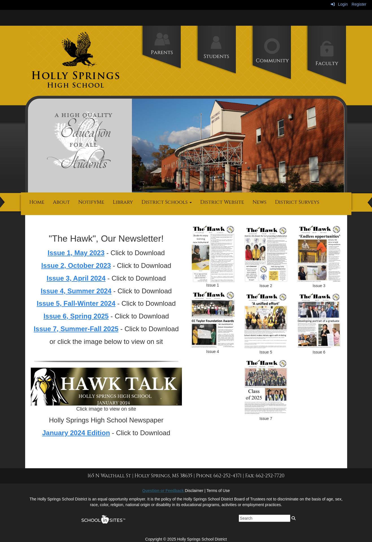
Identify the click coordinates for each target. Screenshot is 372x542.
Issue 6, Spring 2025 (76, 316)
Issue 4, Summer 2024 (76, 291)
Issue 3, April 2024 (76, 278)
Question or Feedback (163, 490)
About (61, 202)
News (259, 202)
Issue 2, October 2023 (76, 265)
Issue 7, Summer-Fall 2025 (76, 329)
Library (123, 202)
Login (339, 4)
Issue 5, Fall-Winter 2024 (76, 303)
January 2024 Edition (76, 433)
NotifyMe (91, 202)
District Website (222, 202)
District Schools (167, 202)
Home (37, 202)
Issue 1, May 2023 (76, 253)
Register (359, 4)
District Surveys (297, 202)
